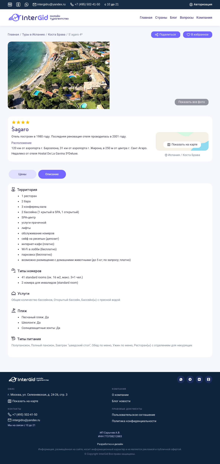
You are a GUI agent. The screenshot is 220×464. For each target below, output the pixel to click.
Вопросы (187, 17)
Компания (204, 17)
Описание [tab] (52, 174)
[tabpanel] (110, 270)
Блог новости (121, 401)
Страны (161, 17)
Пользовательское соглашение (133, 415)
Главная (146, 17)
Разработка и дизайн (110, 444)
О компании (120, 395)
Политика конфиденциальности (134, 421)
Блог (173, 17)
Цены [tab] (22, 174)
